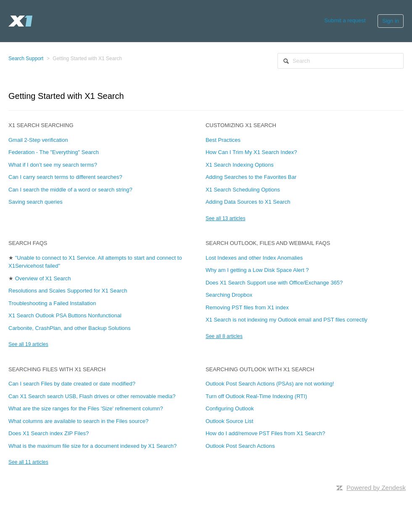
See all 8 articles (224, 336)
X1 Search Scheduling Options (243, 189)
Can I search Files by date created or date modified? (71, 383)
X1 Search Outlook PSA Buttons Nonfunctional (64, 315)
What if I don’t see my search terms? (52, 165)
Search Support (25, 58)
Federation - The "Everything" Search (53, 152)
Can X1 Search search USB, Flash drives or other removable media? (91, 396)
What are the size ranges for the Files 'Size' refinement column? (85, 408)
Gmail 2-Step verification (38, 140)
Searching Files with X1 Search (57, 369)
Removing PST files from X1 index (247, 307)
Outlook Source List (229, 421)
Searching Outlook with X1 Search (260, 369)
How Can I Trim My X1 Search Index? (251, 152)
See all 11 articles (28, 462)
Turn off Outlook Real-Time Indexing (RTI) (256, 396)
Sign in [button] (390, 21)
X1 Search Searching (41, 125)
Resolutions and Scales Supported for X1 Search (67, 290)
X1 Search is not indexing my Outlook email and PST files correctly (286, 320)
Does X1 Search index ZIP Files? (48, 433)
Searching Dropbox (229, 295)
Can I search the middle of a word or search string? (70, 189)
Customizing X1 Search (241, 125)
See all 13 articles (226, 218)
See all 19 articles (28, 344)
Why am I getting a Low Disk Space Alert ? (257, 270)
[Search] (340, 61)
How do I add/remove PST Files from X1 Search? (265, 433)
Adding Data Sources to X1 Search (248, 202)
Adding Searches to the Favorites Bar (251, 177)
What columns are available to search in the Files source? (78, 421)
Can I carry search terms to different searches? (65, 177)
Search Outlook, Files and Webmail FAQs (268, 243)
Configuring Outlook (230, 408)
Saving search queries (35, 202)
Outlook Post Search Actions (240, 446)
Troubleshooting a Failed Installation (52, 303)
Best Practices (223, 140)
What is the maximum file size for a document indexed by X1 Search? (92, 446)
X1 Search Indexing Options (240, 165)
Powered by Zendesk (376, 487)
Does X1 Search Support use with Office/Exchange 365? (274, 282)
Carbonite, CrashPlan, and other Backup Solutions (69, 328)
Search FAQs (27, 243)
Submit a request (344, 20)
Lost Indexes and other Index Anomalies (254, 258)
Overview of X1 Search (43, 278)
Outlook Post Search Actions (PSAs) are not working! (270, 383)
